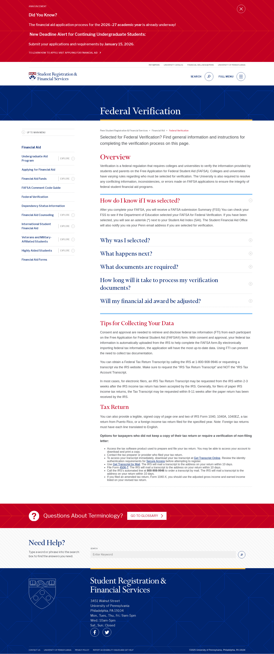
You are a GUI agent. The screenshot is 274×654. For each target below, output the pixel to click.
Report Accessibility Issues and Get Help (113, 650)
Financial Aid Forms (34, 259)
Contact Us (34, 650)
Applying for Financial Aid (38, 169)
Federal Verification (35, 197)
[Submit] (241, 554)
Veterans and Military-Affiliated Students (37, 239)
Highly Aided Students (37, 250)
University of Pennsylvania (231, 65)
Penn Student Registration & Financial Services (124, 130)
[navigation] (241, 76)
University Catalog (173, 65)
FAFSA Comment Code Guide (41, 187)
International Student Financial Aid (36, 226)
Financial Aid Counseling (38, 215)
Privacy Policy (82, 650)
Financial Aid (31, 147)
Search (94, 548)
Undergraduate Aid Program (35, 158)
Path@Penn (154, 65)
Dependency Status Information (43, 206)
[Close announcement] (241, 9)
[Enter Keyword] (163, 554)
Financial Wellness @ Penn (200, 65)
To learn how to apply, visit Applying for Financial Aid (64, 52)
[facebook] (94, 632)
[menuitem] (48, 158)
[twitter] (107, 632)
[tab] (176, 200)
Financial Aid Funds (34, 178)
